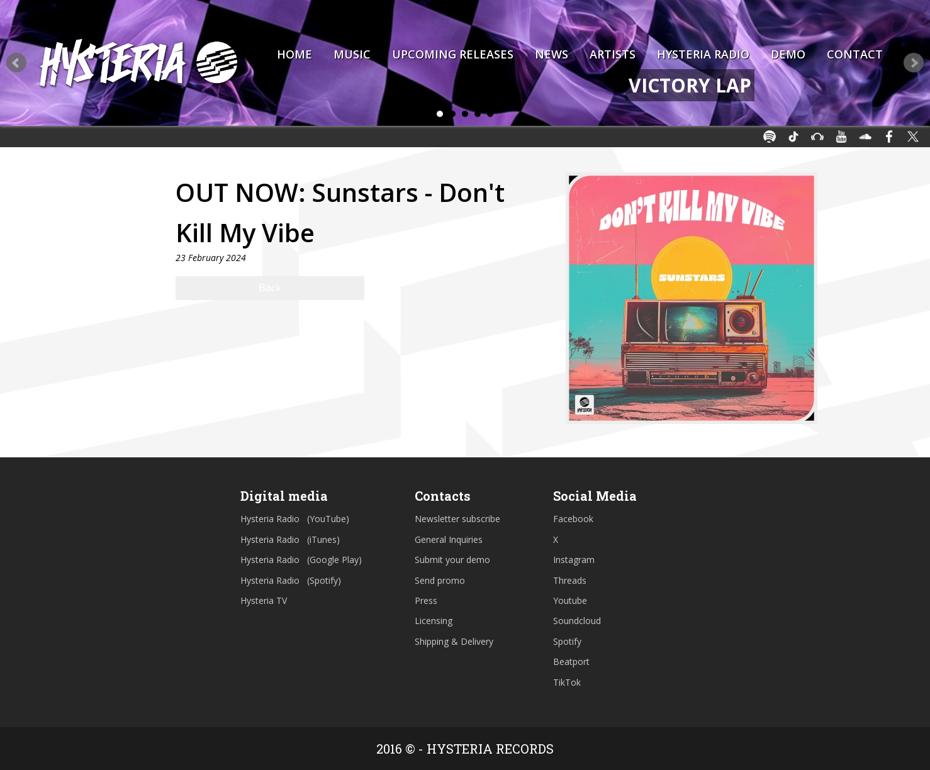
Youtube (570, 600)
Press (426, 600)
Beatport (571, 661)
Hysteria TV (263, 600)
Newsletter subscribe (457, 519)
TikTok (567, 682)
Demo (788, 54)
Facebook (573, 519)
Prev (16, 63)
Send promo (440, 580)
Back (270, 287)
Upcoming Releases (452, 54)
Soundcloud (577, 621)
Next (914, 63)
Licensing (433, 621)
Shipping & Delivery (454, 641)
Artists (613, 54)
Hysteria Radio (703, 54)
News (551, 54)
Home (294, 54)
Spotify (567, 641)
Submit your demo (452, 560)
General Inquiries (449, 539)
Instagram (574, 560)
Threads (569, 580)
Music (352, 54)
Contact (855, 54)
